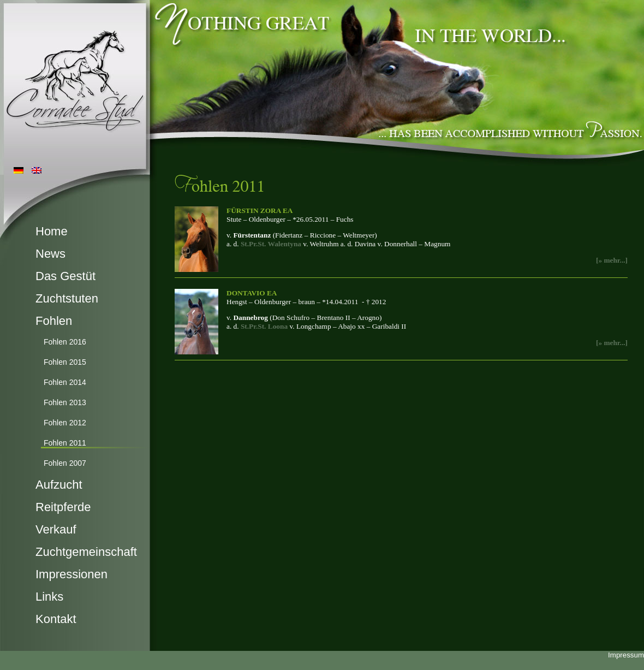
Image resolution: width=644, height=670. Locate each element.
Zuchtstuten (66, 298)
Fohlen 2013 (65, 402)
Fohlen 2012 (65, 422)
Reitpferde (63, 507)
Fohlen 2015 (65, 362)
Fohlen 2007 (65, 463)
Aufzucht (58, 484)
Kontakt (55, 619)
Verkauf (55, 529)
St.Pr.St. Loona (264, 326)
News (50, 253)
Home (51, 231)
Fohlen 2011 (65, 442)
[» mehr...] (612, 260)
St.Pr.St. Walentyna (271, 244)
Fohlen (53, 321)
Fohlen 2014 (65, 382)
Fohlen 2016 (65, 341)
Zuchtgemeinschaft (86, 552)
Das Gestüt (65, 276)
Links (49, 596)
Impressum (626, 655)
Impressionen (71, 574)
